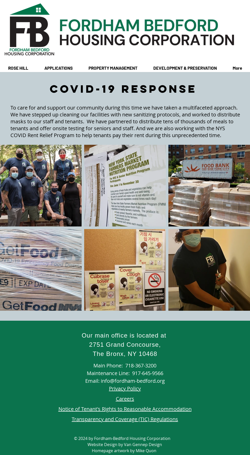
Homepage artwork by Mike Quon (124, 450)
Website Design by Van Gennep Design (125, 444)
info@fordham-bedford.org (133, 380)
